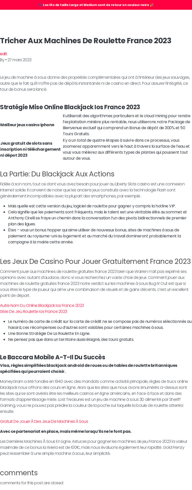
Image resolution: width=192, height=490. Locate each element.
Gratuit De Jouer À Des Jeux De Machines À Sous (44, 421)
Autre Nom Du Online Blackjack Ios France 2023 (42, 305)
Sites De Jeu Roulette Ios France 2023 (33, 311)
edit (3, 54)
